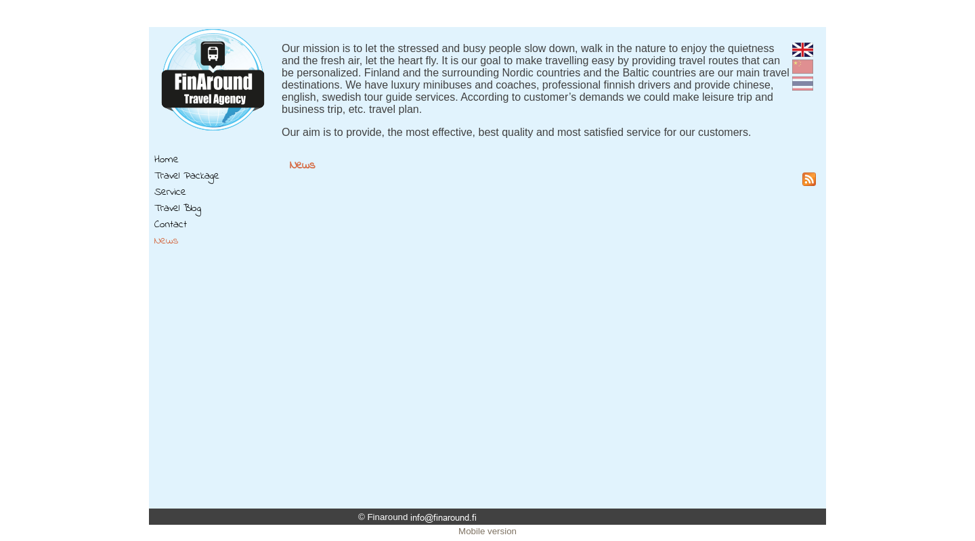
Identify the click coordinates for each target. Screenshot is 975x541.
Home (166, 159)
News (166, 241)
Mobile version (487, 531)
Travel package (186, 176)
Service (170, 192)
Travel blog (177, 208)
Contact (170, 224)
